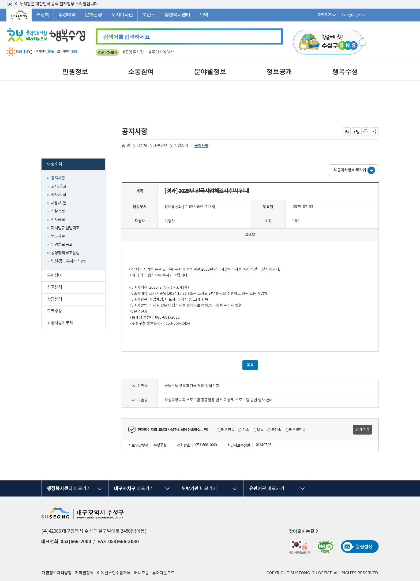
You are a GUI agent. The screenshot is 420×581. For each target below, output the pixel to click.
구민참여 (76, 276)
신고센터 (76, 288)
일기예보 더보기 (81, 52)
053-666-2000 (206, 445)
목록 (250, 365)
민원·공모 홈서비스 (65, 261)
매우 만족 (227, 430)
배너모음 (141, 573)
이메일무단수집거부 (114, 573)
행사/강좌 (58, 195)
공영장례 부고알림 (65, 253)
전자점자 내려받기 (347, 131)
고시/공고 (58, 186)
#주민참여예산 (161, 52)
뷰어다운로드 (163, 573)
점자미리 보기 (356, 131)
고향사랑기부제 (76, 324)
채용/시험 (58, 203)
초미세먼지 (63, 51)
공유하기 (375, 131)
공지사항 (58, 178)
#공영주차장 (133, 52)
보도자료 (58, 236)
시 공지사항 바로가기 (349, 170)
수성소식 (75, 165)
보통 (260, 430)
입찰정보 (58, 211)
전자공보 (58, 220)
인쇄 (365, 131)
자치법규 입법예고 (65, 228)
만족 (245, 430)
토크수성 (76, 312)
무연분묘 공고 (61, 244)
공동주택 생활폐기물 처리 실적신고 (191, 386)
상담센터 (76, 300)
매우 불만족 (297, 430)
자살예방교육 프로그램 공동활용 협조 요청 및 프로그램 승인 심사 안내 (218, 400)
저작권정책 (84, 573)
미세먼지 (41, 51)
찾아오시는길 (304, 531)
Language (353, 15)
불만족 (276, 430)
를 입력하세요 (126, 37)
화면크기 (327, 15)
